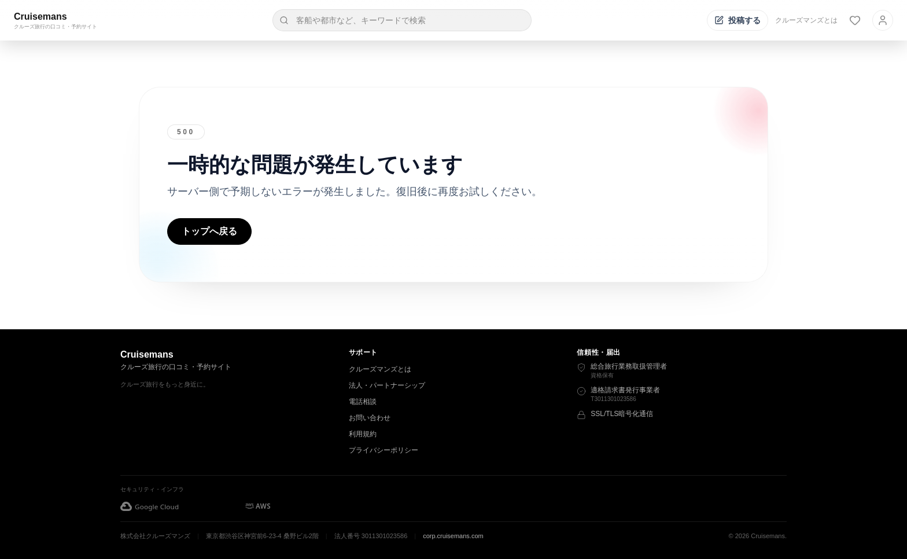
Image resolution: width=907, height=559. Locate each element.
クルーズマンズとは (806, 20)
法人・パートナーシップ (387, 385)
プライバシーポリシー (383, 450)
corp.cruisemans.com (453, 535)
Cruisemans (40, 16)
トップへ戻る (209, 231)
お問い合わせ (369, 418)
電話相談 (363, 402)
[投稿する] (737, 20)
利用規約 (363, 434)
